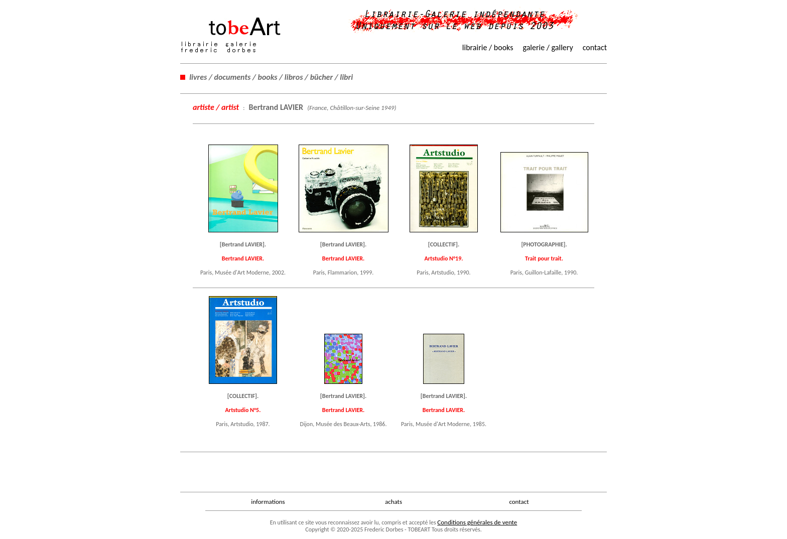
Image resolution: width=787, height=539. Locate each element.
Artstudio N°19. (444, 258)
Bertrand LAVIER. (243, 258)
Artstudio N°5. (243, 410)
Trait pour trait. (544, 258)
